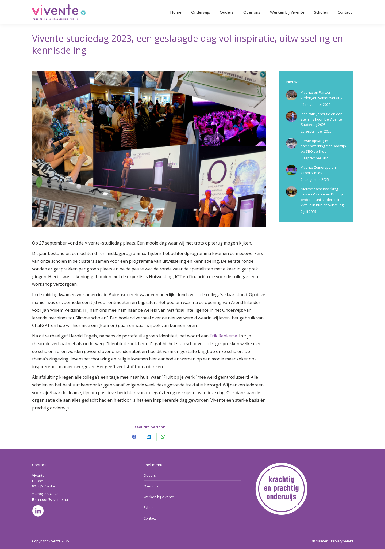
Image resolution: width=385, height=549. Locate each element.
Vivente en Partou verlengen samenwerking (321, 95)
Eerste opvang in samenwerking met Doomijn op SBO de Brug (323, 146)
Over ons (151, 486)
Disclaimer (319, 541)
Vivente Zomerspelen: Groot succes (319, 170)
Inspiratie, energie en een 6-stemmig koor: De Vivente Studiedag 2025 (323, 119)
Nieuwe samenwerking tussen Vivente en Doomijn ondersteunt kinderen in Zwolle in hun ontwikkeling (322, 196)
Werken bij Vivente (159, 496)
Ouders (150, 475)
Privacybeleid (342, 541)
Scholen (150, 507)
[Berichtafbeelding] (291, 95)
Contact (150, 518)
